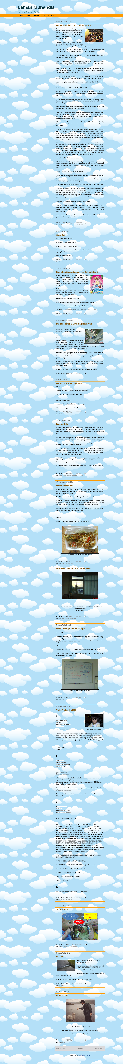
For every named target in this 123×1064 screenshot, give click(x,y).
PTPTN (59, 957)
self (62, 262)
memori (69, 475)
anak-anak (64, 899)
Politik (76, 225)
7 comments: (78, 313)
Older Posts (99, 1048)
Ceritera (63, 225)
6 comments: (78, 697)
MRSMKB (75, 475)
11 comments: (78, 944)
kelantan (63, 475)
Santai (81, 225)
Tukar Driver (62, 909)
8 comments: (78, 561)
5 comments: (78, 259)
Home (21, 15)
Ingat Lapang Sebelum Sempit (70, 629)
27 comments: (78, 222)
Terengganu (69, 563)
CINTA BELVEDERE (48, 15)
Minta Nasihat (62, 995)
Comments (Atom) (84, 1055)
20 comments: (78, 373)
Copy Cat (60, 235)
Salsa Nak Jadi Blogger (67, 710)
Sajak (28, 15)
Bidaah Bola (62, 424)
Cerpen (36, 15)
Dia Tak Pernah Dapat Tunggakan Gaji (74, 324)
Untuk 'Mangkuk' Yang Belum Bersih (73, 25)
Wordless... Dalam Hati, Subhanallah (73, 568)
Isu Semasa (70, 225)
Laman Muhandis (36, 7)
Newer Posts (61, 1048)
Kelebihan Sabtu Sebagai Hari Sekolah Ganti (77, 272)
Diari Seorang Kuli (65, 486)
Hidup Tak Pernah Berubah (69, 383)
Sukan (81, 475)
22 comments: (78, 1040)
